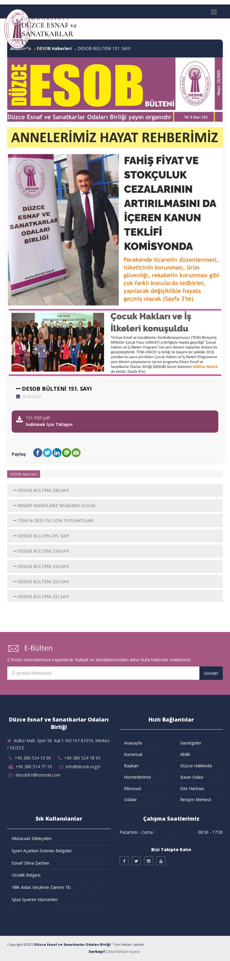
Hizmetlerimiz (137, 777)
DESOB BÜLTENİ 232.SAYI (41, 581)
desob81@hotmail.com (38, 775)
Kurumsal (133, 754)
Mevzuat (132, 788)
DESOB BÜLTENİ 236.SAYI (41, 490)
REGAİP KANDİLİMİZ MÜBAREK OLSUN (54, 505)
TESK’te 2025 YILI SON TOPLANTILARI (53, 520)
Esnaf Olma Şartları (30, 863)
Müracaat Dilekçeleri (32, 838)
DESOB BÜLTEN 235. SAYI (41, 536)
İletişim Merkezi (195, 799)
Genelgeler (190, 743)
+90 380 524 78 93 (82, 758)
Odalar (130, 799)
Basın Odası (191, 777)
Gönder (211, 673)
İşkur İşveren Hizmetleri (35, 899)
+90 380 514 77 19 (34, 766)
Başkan (131, 766)
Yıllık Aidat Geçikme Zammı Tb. (41, 887)
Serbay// (97, 951)
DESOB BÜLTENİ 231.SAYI (41, 596)
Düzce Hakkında (196, 766)
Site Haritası (192, 788)
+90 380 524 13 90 (33, 758)
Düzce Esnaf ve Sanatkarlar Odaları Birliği (72, 944)
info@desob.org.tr (83, 766)
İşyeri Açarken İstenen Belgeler (42, 851)
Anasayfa (133, 743)
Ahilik (185, 754)
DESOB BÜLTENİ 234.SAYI (41, 551)
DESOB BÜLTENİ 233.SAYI (41, 566)
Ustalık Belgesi (26, 875)
